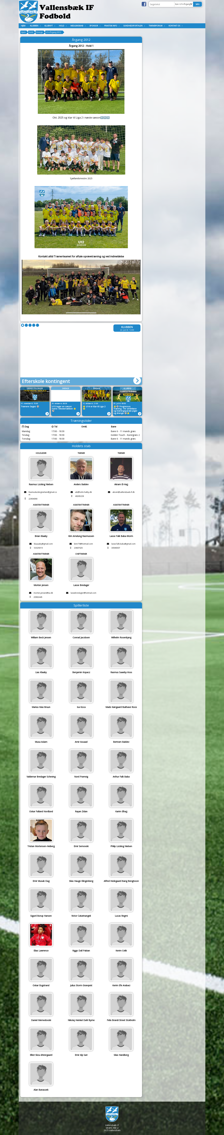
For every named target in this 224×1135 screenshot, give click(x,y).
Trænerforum (156, 25)
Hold (62, 25)
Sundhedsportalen (133, 25)
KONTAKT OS (175, 25)
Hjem (23, 25)
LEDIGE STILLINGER (35, 388)
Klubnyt (49, 25)
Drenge (39, 32)
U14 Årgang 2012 (53, 32)
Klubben (35, 25)
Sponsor (94, 25)
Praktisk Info (111, 25)
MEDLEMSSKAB (77, 25)
